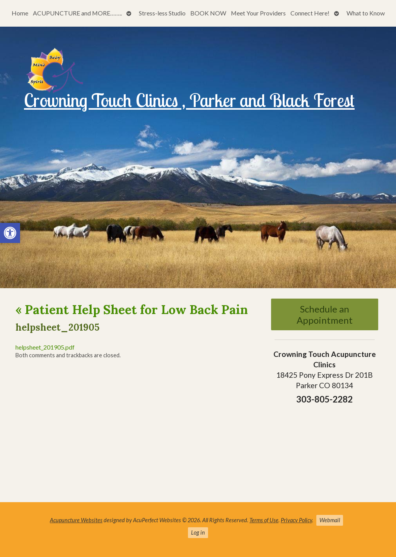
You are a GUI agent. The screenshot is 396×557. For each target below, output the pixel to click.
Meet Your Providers (258, 13)
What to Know (365, 13)
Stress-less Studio (162, 13)
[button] (10, 233)
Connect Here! (309, 13)
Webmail (329, 520)
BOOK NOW (208, 13)
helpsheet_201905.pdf (45, 347)
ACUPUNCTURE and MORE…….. (77, 13)
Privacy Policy (296, 520)
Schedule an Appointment (325, 314)
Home (20, 13)
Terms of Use (263, 520)
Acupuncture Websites (76, 520)
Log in (198, 532)
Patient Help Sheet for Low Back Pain (131, 310)
